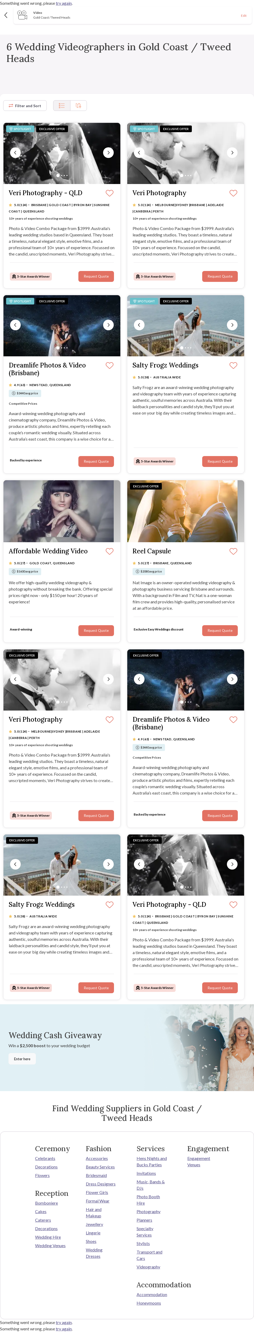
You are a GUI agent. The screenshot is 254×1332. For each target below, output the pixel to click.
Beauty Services (100, 1166)
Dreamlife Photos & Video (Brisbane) (47, 369)
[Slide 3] (64, 175)
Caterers (43, 1219)
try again (64, 3)
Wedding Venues (50, 1245)
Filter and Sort (25, 105)
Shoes (91, 1241)
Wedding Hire (48, 1236)
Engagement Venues (198, 1161)
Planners (144, 1219)
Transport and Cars (149, 1255)
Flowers (42, 1175)
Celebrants (45, 1158)
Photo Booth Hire (148, 1199)
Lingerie (93, 1232)
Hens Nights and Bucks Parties (152, 1161)
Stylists (143, 1243)
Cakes (40, 1211)
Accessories (97, 1158)
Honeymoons (149, 1302)
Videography (148, 1266)
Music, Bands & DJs (151, 1185)
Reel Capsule (152, 551)
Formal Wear (97, 1200)
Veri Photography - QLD (45, 193)
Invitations (146, 1173)
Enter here (22, 1059)
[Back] (6, 15)
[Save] (109, 193)
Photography (148, 1211)
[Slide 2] (61, 175)
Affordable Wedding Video (48, 551)
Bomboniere (46, 1202)
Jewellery (94, 1224)
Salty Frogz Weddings (165, 365)
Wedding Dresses (94, 1253)
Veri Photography (160, 193)
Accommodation (152, 1294)
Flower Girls (97, 1192)
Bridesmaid (96, 1175)
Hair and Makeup (93, 1212)
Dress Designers (101, 1183)
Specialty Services (145, 1231)
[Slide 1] (58, 175)
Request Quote (96, 276)
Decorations (46, 1166)
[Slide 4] (66, 175)
